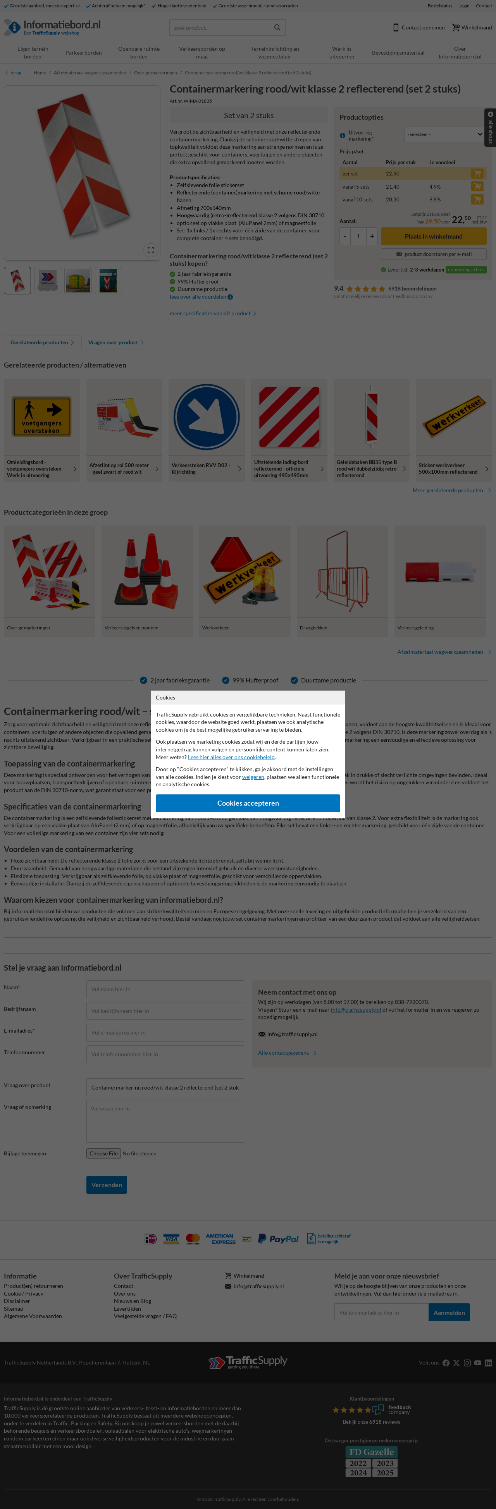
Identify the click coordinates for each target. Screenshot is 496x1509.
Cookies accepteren (248, 803)
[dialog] (248, 754)
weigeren (253, 776)
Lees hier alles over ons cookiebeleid (231, 757)
